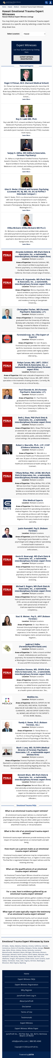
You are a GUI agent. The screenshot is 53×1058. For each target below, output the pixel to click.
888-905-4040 (35, 1041)
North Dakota (32, 954)
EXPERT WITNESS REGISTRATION (26, 58)
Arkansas (25, 946)
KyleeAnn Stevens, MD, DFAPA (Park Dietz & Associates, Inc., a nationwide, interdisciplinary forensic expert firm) (33, 672)
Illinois (13, 950)
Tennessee (11, 961)
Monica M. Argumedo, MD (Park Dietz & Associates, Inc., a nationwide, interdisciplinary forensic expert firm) (33, 282)
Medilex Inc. (33, 697)
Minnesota (36, 952)
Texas (18, 961)
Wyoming (23, 963)
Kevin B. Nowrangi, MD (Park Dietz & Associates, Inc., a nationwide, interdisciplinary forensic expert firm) (33, 559)
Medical (16, 7)
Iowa (3, 950)
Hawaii (10, 7)
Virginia (26, 961)
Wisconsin (5, 963)
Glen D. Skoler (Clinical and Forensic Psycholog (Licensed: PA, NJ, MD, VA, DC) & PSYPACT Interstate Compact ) (26, 191)
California (37, 946)
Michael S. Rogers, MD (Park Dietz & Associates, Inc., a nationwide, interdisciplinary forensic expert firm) (33, 589)
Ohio (42, 956)
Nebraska (41, 954)
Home (4, 7)
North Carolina (22, 954)
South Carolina (40, 959)
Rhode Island (29, 959)
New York (37, 956)
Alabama (18, 946)
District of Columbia (17, 948)
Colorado (45, 946)
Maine (22, 952)
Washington (41, 961)
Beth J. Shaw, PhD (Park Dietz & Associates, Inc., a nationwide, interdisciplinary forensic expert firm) (33, 420)
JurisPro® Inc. (33, 1047)
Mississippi (6, 954)
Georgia (40, 948)
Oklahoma (5, 959)
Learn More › (26, 99)
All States (5, 946)
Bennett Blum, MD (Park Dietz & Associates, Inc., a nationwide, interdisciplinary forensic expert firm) (33, 777)
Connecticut (6, 948)
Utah (22, 961)
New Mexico (23, 956)
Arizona (31, 946)
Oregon (12, 959)
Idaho (8, 950)
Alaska (12, 946)
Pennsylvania (20, 959)
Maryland (16, 952)
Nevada (30, 956)
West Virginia (14, 963)
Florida (34, 948)
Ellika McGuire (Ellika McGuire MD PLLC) (26, 228)
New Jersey (14, 956)
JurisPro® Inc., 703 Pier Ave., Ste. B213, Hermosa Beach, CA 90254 (26, 1035)
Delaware (28, 948)
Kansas (24, 950)
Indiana (18, 950)
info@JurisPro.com (20, 1041)
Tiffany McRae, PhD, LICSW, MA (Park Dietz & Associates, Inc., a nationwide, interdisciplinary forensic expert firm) (33, 475)
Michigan (28, 952)
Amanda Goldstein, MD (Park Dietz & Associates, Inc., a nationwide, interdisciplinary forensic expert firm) (33, 254)
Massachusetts (7, 952)
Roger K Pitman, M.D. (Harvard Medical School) (26, 83)
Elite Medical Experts (33, 501)
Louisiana (37, 950)
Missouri (43, 952)
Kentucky (31, 950)
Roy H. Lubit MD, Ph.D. (26, 119)
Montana (14, 954)
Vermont (33, 961)
